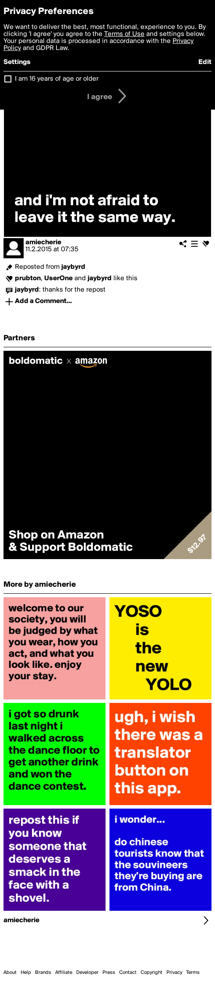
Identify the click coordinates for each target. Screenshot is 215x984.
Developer (87, 972)
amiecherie (43, 242)
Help (26, 972)
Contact (128, 972)
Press (108, 972)
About (10, 972)
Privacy (174, 972)
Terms (193, 972)
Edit (204, 62)
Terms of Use (124, 34)
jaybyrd (73, 267)
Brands (43, 972)
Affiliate (63, 972)
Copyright (151, 972)
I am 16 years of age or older (57, 78)
